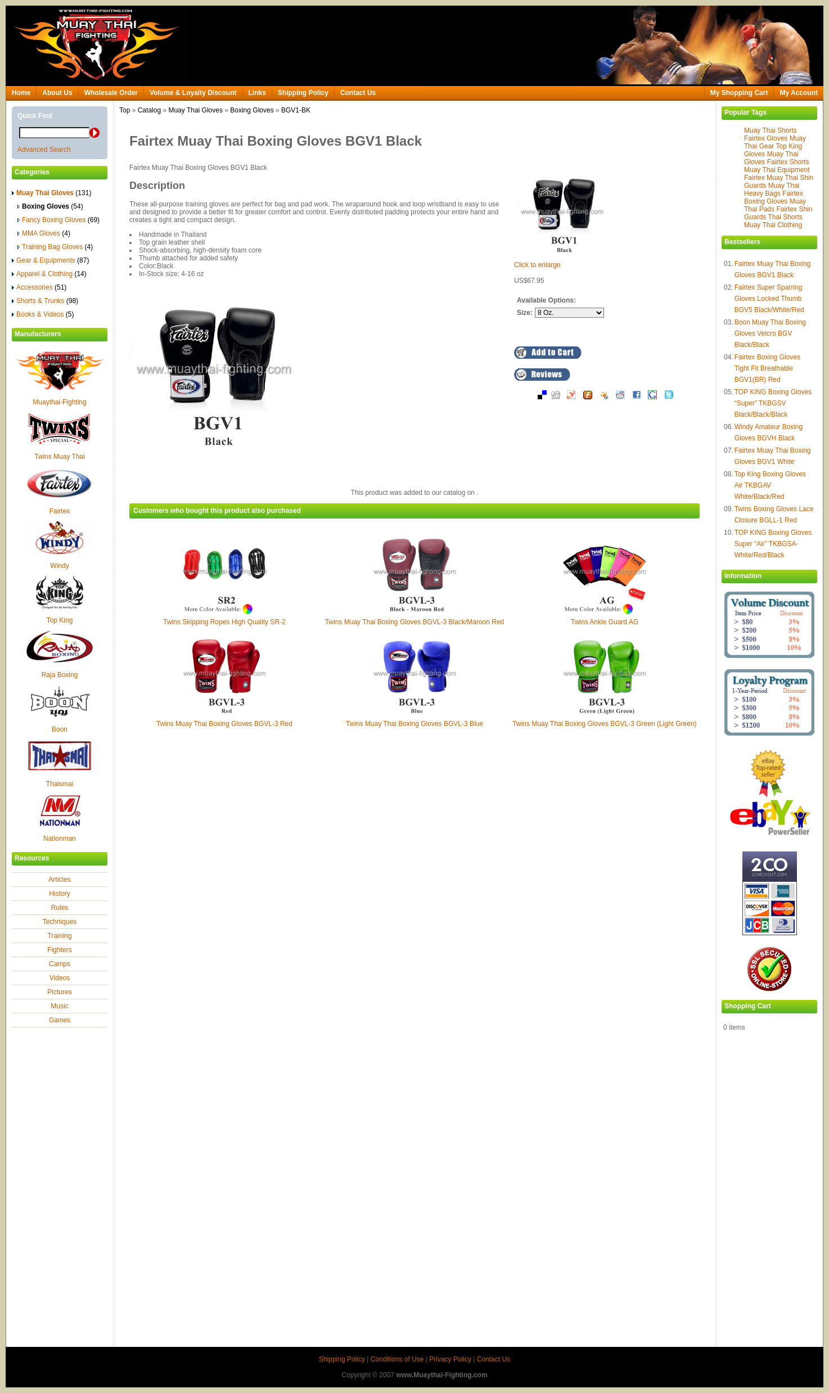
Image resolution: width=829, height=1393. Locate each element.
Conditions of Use (397, 1359)
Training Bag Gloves (55, 247)
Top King (60, 620)
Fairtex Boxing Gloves (773, 197)
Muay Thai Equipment (777, 170)
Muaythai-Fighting (59, 402)
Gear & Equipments (50, 260)
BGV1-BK (295, 110)
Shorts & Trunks (45, 301)
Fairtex (59, 511)
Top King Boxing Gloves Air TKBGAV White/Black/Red (770, 485)
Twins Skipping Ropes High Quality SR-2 (224, 622)
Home (21, 93)
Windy (59, 566)
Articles (59, 879)
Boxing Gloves (251, 110)
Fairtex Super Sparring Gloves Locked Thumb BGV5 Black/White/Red (769, 298)
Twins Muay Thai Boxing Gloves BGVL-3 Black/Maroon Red (414, 622)
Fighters (59, 950)
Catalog (149, 110)
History (59, 894)
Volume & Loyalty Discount (193, 93)
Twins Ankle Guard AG (604, 622)
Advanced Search (44, 150)
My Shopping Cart (739, 93)
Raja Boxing (60, 675)
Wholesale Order (111, 93)
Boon (59, 729)
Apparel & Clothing (49, 274)
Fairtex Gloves (765, 138)
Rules (60, 908)
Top (124, 110)
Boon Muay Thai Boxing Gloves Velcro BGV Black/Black (770, 333)
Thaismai (60, 784)
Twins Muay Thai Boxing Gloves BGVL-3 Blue (414, 724)
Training (60, 936)
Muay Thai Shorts (770, 130)
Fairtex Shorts (788, 162)
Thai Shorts (785, 217)
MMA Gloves (43, 233)
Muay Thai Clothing (773, 225)
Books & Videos (43, 314)
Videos (59, 978)
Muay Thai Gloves (195, 110)
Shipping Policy (303, 93)
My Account (799, 93)
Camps (59, 964)
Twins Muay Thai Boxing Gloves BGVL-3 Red (224, 724)
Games (60, 1020)
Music (59, 1006)
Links (257, 93)
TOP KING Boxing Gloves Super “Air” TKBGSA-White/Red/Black (773, 544)
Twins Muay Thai (59, 457)
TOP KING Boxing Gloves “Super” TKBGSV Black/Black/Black (773, 403)
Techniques (60, 922)
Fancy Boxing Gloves (58, 220)
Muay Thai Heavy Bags (772, 189)
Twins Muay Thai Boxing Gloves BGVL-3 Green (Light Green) (604, 724)
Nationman (59, 838)
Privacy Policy (450, 1359)
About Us (57, 93)
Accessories (39, 287)
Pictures (59, 992)
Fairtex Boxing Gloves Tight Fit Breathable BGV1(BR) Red (767, 368)
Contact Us (358, 93)
